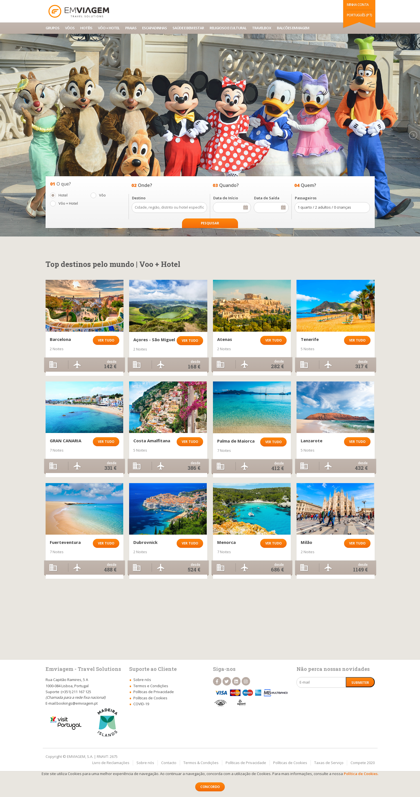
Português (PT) (359, 15)
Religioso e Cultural (228, 27)
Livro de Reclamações (110, 762)
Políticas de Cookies (290, 762)
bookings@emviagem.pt (77, 703)
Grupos (52, 27)
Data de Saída (266, 197)
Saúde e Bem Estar (188, 27)
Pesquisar (210, 223)
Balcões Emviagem (293, 27)
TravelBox (261, 27)
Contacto (168, 762)
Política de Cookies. (361, 773)
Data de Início (225, 197)
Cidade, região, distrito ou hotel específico (169, 207)
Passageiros (305, 197)
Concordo (210, 787)
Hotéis (86, 27)
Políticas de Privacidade (246, 762)
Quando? (229, 185)
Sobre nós (145, 762)
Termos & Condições (201, 762)
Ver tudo (106, 340)
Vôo (102, 195)
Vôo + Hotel (109, 27)
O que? (64, 184)
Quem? (308, 185)
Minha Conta (358, 4)
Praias (130, 27)
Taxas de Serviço (328, 762)
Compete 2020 (363, 762)
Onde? (145, 185)
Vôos (70, 27)
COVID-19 (141, 703)
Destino (138, 197)
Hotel (63, 195)
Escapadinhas (154, 27)
